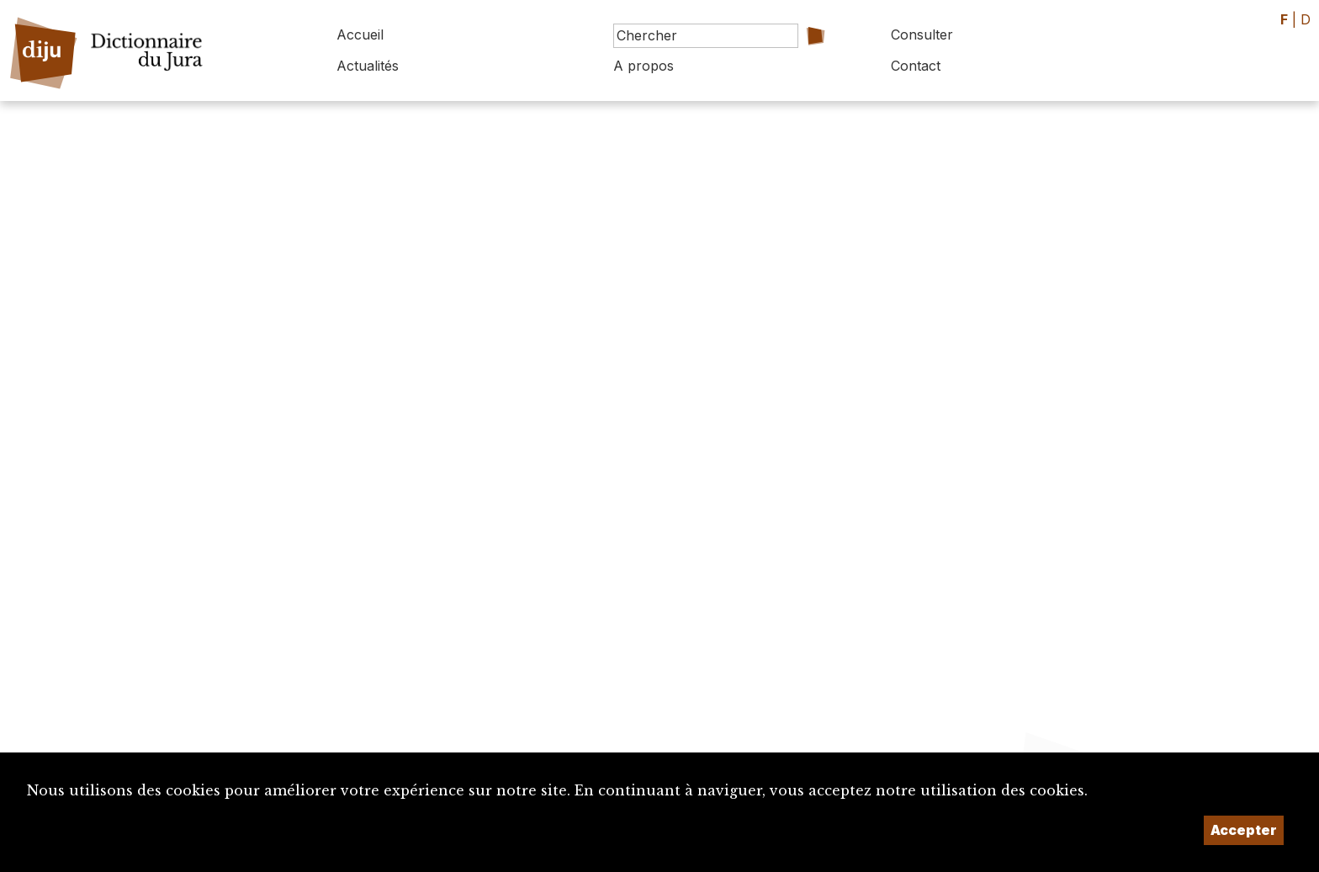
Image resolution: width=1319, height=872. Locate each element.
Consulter (922, 34)
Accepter (1243, 829)
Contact (915, 65)
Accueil (360, 34)
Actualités (367, 65)
